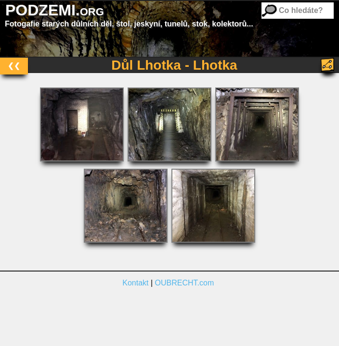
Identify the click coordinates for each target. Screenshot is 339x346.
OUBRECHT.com (184, 283)
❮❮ (14, 66)
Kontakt (135, 283)
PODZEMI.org (54, 10)
